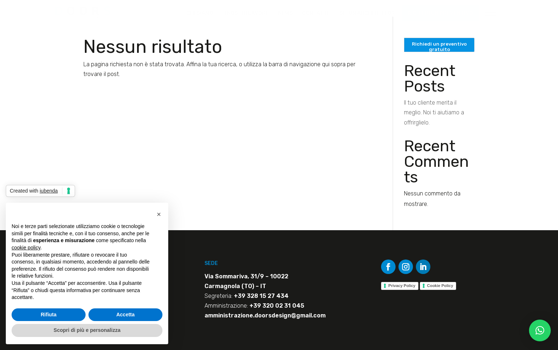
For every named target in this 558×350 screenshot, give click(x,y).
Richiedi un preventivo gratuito (439, 46)
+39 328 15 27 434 (261, 295)
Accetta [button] (125, 314)
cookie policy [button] (26, 247)
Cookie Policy (440, 285)
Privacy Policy (402, 285)
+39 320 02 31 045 (276, 305)
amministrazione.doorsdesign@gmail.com (265, 315)
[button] (540, 330)
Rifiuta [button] (49, 314)
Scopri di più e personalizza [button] (87, 330)
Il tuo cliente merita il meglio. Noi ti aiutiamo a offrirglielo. (434, 112)
